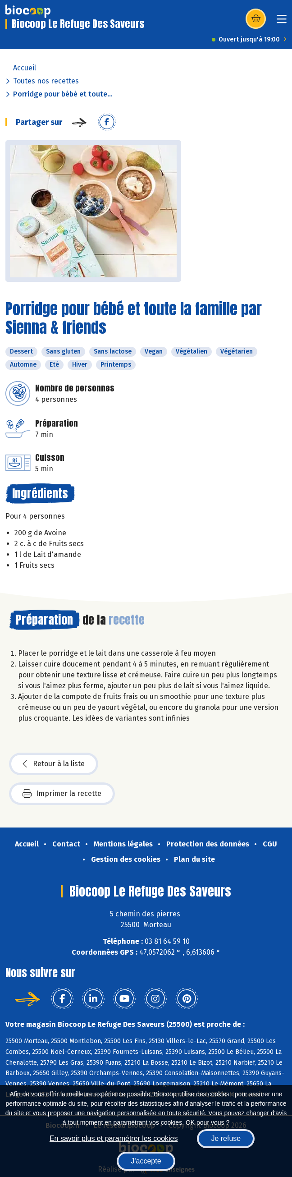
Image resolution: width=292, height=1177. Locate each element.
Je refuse (226, 1138)
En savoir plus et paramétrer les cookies (114, 1138)
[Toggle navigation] (282, 22)
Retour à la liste (54, 763)
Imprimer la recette (62, 793)
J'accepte (146, 1161)
